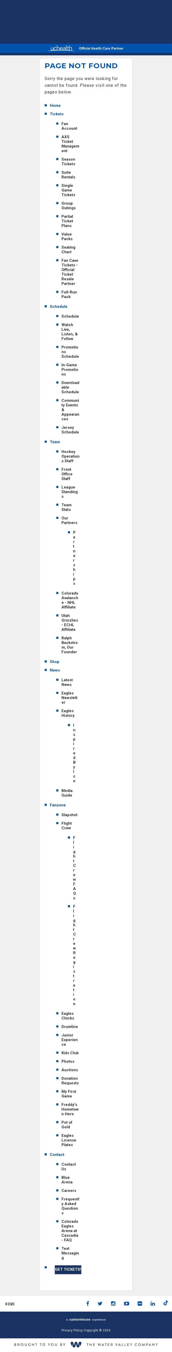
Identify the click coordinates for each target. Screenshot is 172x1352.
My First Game (68, 1093)
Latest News (67, 682)
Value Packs (67, 236)
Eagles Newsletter (69, 698)
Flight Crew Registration (74, 955)
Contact (57, 1154)
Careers (68, 1190)
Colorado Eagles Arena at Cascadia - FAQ (69, 1230)
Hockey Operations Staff (70, 456)
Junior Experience (69, 1040)
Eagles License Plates (68, 1140)
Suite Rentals (68, 174)
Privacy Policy (72, 1330)
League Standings (69, 492)
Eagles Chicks (67, 1015)
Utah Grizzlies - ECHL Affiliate (69, 622)
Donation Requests (70, 1080)
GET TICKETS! (68, 1269)
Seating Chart (68, 249)
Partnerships (74, 558)
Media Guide (67, 793)
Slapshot (69, 815)
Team (55, 442)
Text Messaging (70, 1253)
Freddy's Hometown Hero (70, 1109)
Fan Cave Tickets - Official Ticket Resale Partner (69, 272)
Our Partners (69, 520)
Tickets (57, 114)
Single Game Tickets (68, 190)
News (55, 670)
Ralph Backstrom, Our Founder (69, 645)
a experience (86, 1319)
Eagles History (68, 713)
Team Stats (66, 507)
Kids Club (70, 1053)
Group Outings (68, 205)
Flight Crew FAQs (74, 867)
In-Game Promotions (69, 370)
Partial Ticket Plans (67, 221)
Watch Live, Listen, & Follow (69, 331)
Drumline (69, 1026)
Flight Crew (66, 825)
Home (55, 105)
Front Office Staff (67, 474)
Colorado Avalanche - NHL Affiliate (69, 600)
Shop (54, 661)
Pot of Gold (67, 1124)
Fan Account (69, 126)
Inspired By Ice (74, 753)
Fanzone (58, 805)
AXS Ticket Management (70, 144)
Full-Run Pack (69, 294)
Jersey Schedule (70, 429)
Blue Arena (67, 1179)
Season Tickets (68, 161)
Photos (67, 1061)
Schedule (58, 306)
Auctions (69, 1070)
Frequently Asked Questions (70, 1206)
